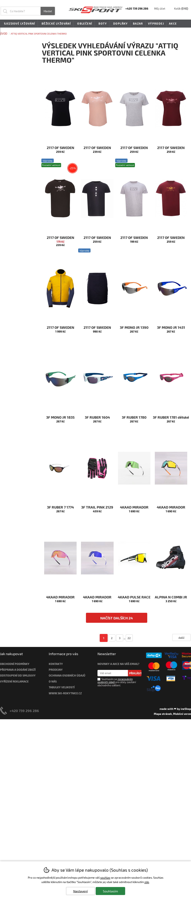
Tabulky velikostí (62, 687)
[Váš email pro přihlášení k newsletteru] (112, 673)
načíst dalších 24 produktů (116, 619)
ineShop (186, 708)
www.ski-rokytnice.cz (65, 693)
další (181, 637)
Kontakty (56, 664)
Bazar (138, 23)
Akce (173, 23)
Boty (102, 24)
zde (146, 882)
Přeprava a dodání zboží (18, 669)
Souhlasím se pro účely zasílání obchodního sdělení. (116, 682)
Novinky (10, 31)
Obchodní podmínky (14, 664)
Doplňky (120, 24)
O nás (53, 681)
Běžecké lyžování (55, 24)
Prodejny (56, 669)
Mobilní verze (182, 713)
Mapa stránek (163, 713)
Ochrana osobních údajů (67, 675)
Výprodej (156, 23)
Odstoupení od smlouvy (18, 675)
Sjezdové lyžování (19, 24)
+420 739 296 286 (24, 710)
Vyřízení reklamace (14, 681)
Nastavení (80, 891)
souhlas (105, 877)
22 (129, 638)
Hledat (48, 11)
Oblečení (84, 24)
